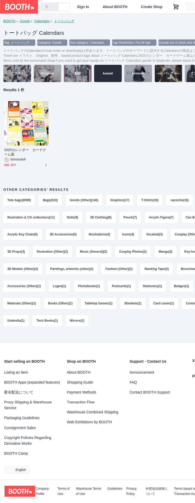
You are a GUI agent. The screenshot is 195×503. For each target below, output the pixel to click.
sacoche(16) (180, 200)
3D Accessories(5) (63, 235)
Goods (25, 21)
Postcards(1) (121, 286)
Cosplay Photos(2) (133, 252)
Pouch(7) (130, 217)
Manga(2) (166, 252)
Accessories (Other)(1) (24, 286)
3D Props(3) (16, 252)
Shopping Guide (80, 382)
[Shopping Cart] (176, 7)
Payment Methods (81, 392)
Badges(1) (181, 286)
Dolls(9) (72, 217)
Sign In (83, 7)
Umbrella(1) (16, 321)
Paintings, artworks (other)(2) (72, 269)
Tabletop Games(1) (99, 304)
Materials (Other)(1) (21, 304)
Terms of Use (64, 491)
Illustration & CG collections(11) (31, 217)
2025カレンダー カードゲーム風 (25, 152)
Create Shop (151, 7)
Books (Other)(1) (60, 304)
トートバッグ (64, 21)
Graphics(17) (119, 200)
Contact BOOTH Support (150, 392)
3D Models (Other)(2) (22, 269)
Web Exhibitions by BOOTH (89, 422)
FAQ (133, 382)
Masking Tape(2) (157, 269)
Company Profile (42, 491)
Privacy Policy (131, 491)
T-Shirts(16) (150, 200)
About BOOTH (115, 7)
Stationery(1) (152, 286)
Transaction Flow (81, 402)
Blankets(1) (133, 304)
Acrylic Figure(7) (161, 217)
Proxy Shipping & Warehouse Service (28, 405)
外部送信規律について (157, 491)
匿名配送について (18, 392)
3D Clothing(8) (101, 217)
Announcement (142, 372)
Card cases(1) (164, 304)
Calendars (42, 21)
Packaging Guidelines (21, 418)
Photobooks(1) (89, 286)
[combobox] (49, 7)
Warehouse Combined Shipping (92, 412)
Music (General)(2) (93, 252)
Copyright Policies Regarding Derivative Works (27, 441)
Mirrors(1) (77, 321)
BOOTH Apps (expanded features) (32, 382)
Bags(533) (50, 200)
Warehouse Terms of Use (88, 491)
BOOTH (9, 21)
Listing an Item (16, 372)
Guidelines (114, 488)
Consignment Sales (20, 428)
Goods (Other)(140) (84, 200)
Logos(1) (59, 286)
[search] (53, 7)
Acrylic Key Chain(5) (22, 235)
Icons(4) (128, 235)
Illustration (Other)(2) (52, 252)
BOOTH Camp (16, 453)
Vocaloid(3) (154, 235)
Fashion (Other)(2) (119, 269)
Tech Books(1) (47, 321)
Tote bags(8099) (19, 200)
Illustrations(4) (99, 235)
